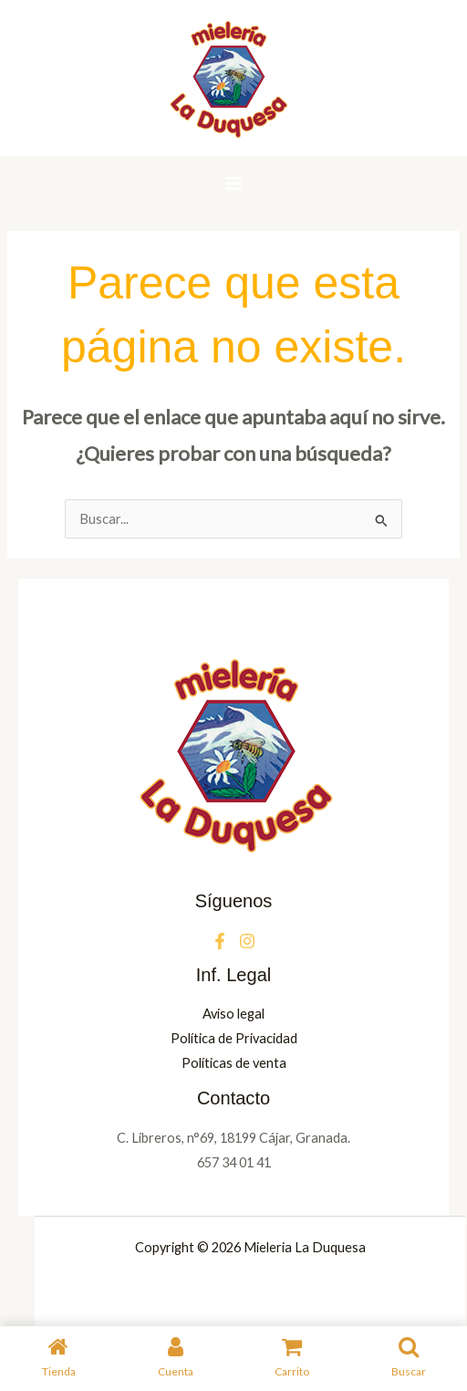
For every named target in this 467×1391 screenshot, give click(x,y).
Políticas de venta (234, 1063)
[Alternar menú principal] (233, 183)
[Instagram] (247, 941)
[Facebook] (220, 941)
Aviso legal (233, 1013)
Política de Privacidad (234, 1038)
